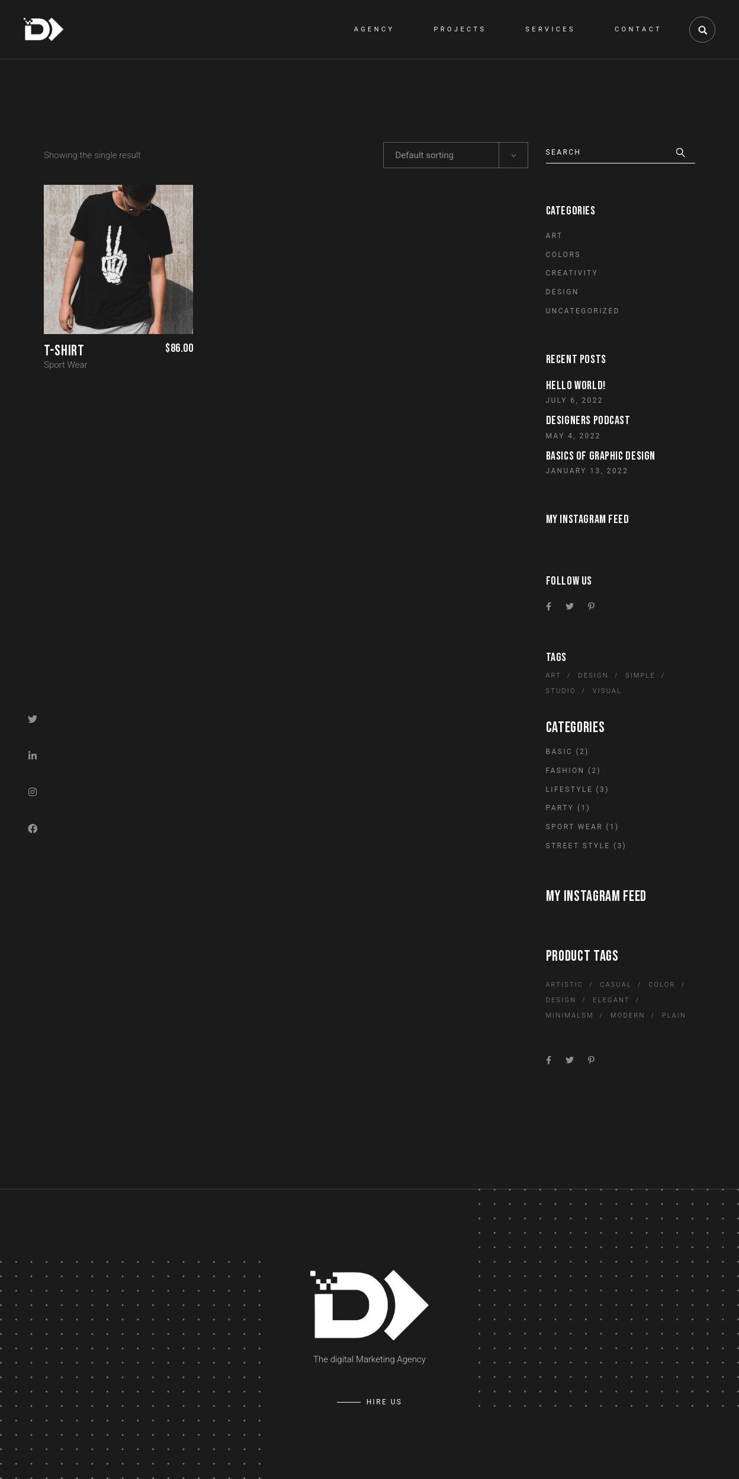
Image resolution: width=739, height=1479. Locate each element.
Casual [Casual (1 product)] (616, 985)
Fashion (565, 770)
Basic (559, 751)
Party (560, 808)
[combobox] (455, 155)
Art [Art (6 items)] (554, 675)
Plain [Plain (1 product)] (674, 1015)
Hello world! (576, 385)
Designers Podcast (588, 420)
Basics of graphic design (601, 456)
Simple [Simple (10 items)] (640, 675)
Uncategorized (583, 311)
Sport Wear (66, 365)
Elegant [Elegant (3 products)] (611, 1000)
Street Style (578, 846)
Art (554, 236)
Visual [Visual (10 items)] (607, 691)
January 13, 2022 (587, 471)
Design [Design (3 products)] (561, 1000)
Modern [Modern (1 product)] (628, 1015)
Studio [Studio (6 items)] (561, 691)
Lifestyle (569, 789)
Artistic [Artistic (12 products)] (565, 985)
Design (562, 292)
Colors (563, 255)
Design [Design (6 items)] (593, 675)
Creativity (572, 273)
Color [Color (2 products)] (661, 985)
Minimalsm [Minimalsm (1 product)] (570, 1015)
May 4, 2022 (574, 436)
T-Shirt (64, 351)
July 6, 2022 (575, 400)
